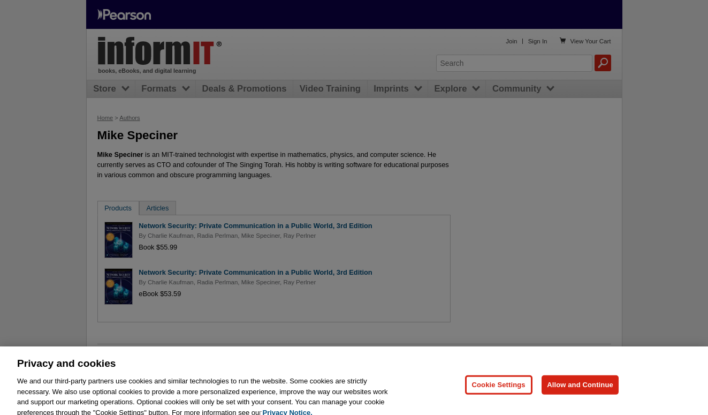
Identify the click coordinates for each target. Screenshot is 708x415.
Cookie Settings (499, 390)
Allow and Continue (580, 390)
